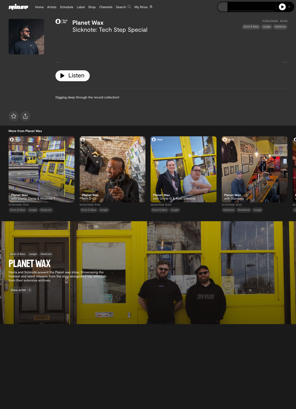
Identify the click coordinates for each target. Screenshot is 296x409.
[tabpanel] (171, 50)
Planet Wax (88, 22)
